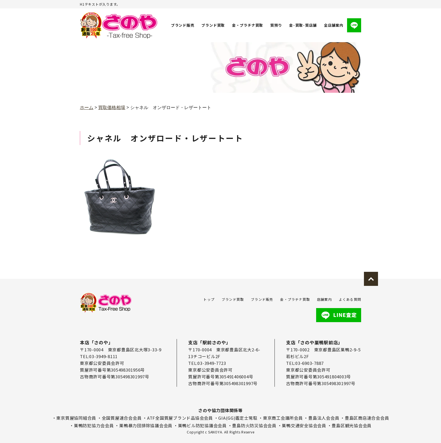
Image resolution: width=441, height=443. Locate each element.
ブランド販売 (182, 25)
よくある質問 (350, 299)
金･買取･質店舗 (303, 25)
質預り (276, 25)
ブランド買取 (213, 25)
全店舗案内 (333, 25)
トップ (209, 299)
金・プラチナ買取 (247, 25)
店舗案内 (324, 299)
